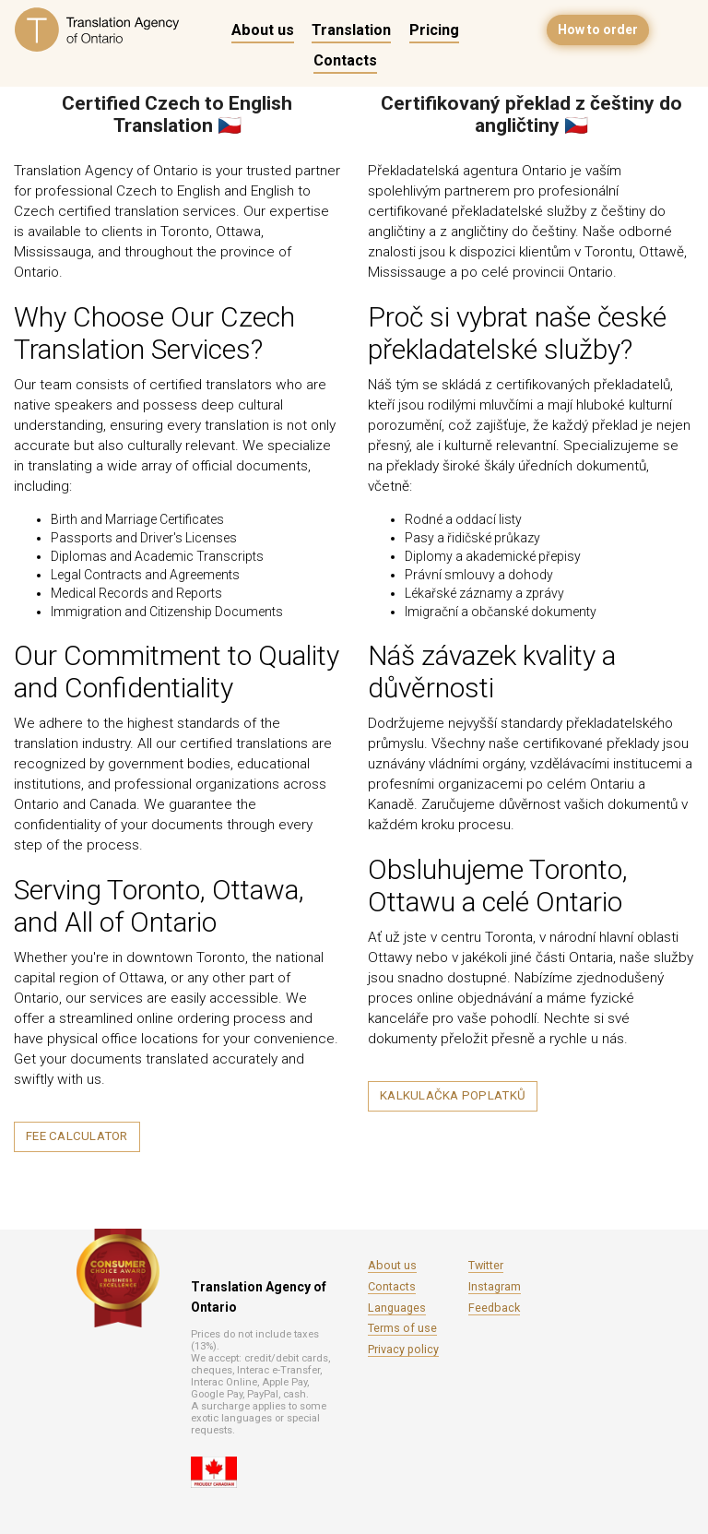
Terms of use (402, 1328)
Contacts (345, 60)
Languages (397, 1307)
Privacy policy (403, 1349)
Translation (351, 30)
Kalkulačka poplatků (452, 1095)
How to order (598, 29)
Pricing (434, 30)
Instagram (494, 1286)
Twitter (485, 1265)
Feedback (494, 1307)
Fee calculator (77, 1136)
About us (262, 30)
